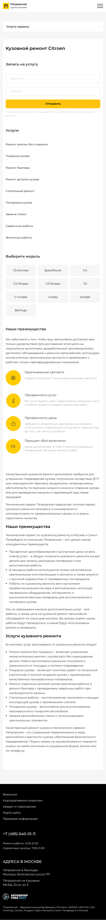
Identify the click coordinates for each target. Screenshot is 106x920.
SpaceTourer (53, 270)
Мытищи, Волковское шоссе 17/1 (26, 872)
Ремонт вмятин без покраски (27, 144)
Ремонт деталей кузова (22, 179)
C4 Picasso (20, 284)
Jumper (85, 297)
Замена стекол (16, 214)
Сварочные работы (19, 226)
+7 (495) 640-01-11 (19, 834)
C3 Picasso (53, 284)
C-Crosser (21, 297)
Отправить (53, 103)
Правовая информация (20, 819)
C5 (85, 284)
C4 (85, 270)
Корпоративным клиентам (23, 800)
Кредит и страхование (19, 807)
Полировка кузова (19, 203)
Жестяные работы (19, 238)
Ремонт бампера (18, 168)
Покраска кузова (17, 156)
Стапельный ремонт (20, 191)
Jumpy (53, 297)
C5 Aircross (20, 270)
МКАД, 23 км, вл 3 (21, 883)
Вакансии (10, 794)
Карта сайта (12, 813)
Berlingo (21, 310)
